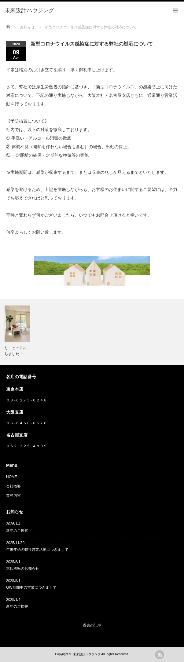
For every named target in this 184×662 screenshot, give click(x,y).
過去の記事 (92, 625)
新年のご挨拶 (17, 531)
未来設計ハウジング (87, 654)
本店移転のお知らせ (22, 568)
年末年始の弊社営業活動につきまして (37, 549)
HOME (11, 477)
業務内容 (13, 495)
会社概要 (13, 486)
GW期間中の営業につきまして (31, 587)
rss (159, 654)
